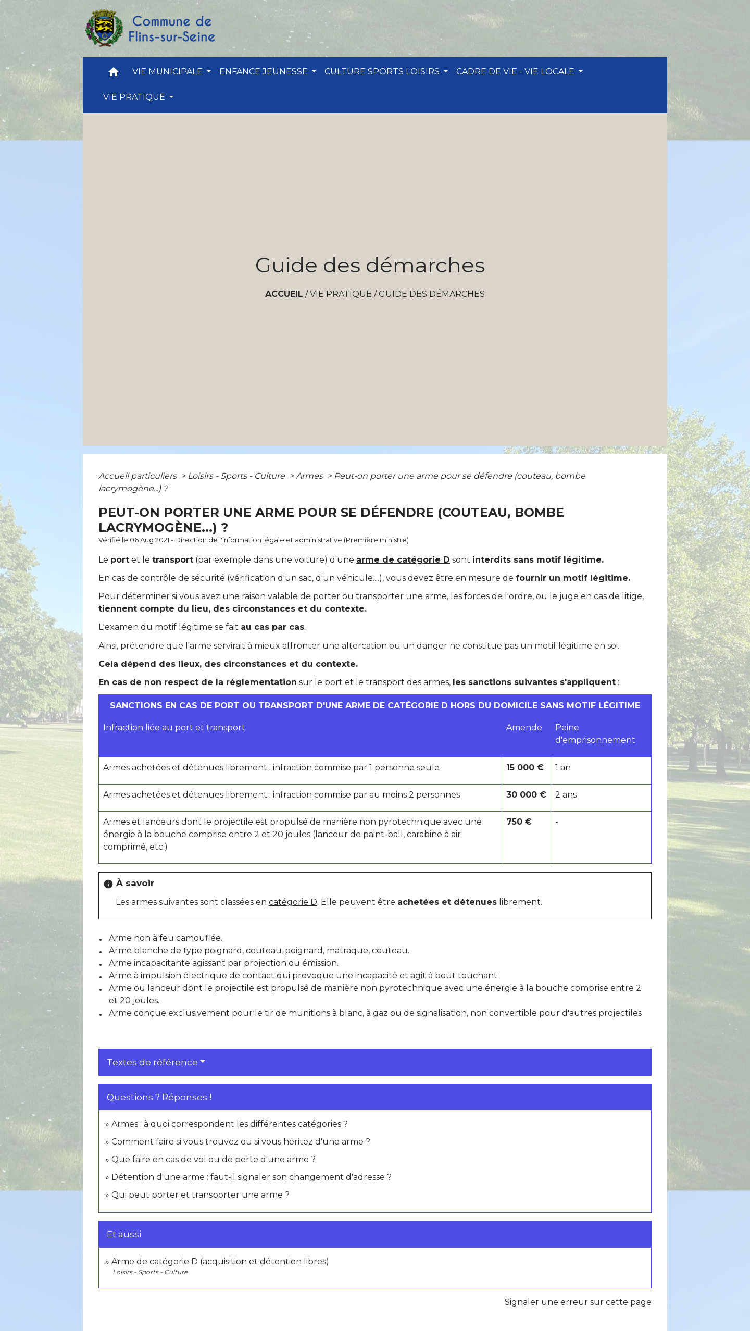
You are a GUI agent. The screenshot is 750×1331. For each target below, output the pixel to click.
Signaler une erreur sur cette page (578, 1302)
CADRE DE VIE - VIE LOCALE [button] (516, 72)
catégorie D (293, 902)
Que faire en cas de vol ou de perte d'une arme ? (213, 1159)
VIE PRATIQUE (341, 294)
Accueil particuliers (138, 476)
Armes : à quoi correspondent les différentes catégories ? (229, 1124)
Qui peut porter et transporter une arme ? (200, 1195)
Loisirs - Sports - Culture (237, 476)
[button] (113, 74)
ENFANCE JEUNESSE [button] (264, 72)
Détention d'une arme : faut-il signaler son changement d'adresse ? (251, 1177)
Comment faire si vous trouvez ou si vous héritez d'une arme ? (240, 1142)
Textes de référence (152, 1062)
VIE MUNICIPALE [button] (168, 72)
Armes (310, 476)
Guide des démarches (432, 294)
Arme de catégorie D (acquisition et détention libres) (220, 1261)
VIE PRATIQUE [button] (135, 97)
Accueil (284, 294)
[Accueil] (149, 28)
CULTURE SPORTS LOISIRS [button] (383, 72)
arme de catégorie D (403, 560)
